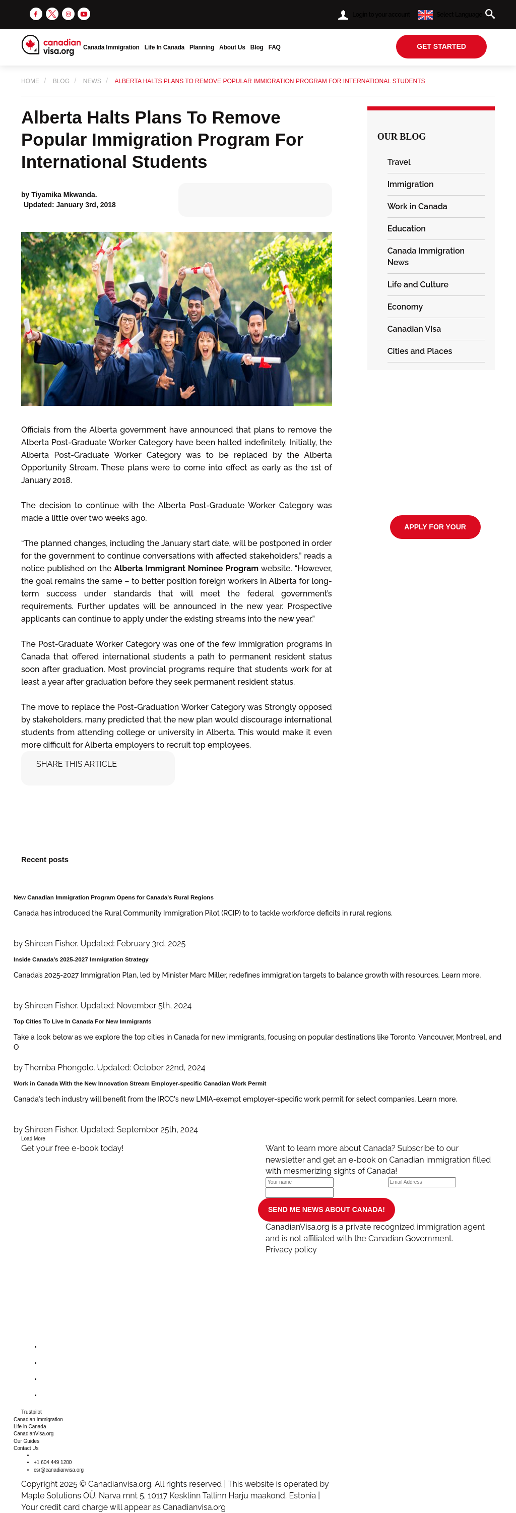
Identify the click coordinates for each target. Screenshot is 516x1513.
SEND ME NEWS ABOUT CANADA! (326, 1209)
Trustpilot (31, 1412)
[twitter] (52, 13)
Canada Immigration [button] (111, 47)
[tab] (436, 162)
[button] (377, 162)
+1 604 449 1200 (53, 1462)
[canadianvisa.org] (51, 45)
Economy (405, 307)
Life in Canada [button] (30, 1426)
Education (407, 228)
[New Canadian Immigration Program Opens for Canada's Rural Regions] (258, 921)
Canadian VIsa (414, 329)
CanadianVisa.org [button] (33, 1433)
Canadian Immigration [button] (38, 1419)
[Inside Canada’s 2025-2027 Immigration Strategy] (258, 983)
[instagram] (68, 13)
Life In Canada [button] (164, 47)
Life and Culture (418, 284)
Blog (257, 47)
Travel (399, 162)
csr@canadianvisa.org (59, 1470)
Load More (33, 1138)
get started (441, 46)
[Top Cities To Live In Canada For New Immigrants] (258, 1045)
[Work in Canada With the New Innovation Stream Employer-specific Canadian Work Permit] (258, 1107)
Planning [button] (201, 47)
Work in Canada (417, 206)
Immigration (411, 184)
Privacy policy (291, 1249)
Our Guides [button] (26, 1441)
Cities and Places (420, 351)
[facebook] (36, 13)
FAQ (275, 47)
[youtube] (84, 13)
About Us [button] (232, 47)
